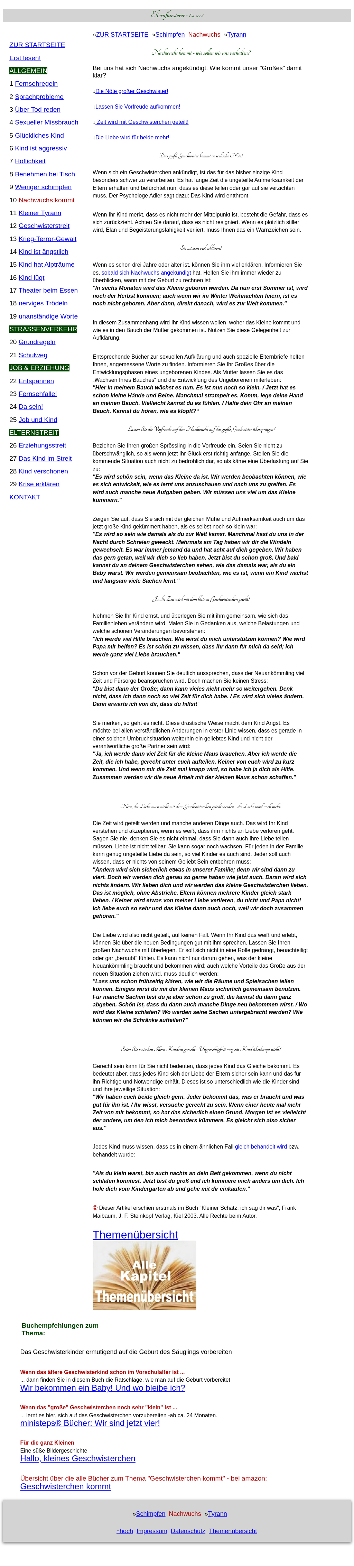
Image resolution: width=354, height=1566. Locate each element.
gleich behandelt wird (261, 1147)
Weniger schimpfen (43, 187)
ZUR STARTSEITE (37, 44)
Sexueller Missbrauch (46, 122)
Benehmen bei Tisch (45, 174)
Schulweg (33, 355)
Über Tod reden (37, 109)
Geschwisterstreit (44, 225)
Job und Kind (38, 419)
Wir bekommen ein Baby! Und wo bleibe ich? (102, 1387)
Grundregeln (37, 342)
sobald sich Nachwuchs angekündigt (146, 273)
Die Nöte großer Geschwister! (131, 91)
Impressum (152, 1531)
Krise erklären (39, 484)
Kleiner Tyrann (40, 213)
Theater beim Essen (48, 290)
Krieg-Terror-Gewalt (47, 238)
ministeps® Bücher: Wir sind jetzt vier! (90, 1423)
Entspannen (36, 381)
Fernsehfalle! (38, 393)
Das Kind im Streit (45, 458)
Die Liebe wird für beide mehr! (132, 137)
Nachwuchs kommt (47, 200)
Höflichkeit (30, 161)
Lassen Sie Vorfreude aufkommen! (137, 107)
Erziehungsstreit (42, 445)
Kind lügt (32, 277)
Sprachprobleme (39, 96)
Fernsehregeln (36, 83)
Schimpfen (170, 34)
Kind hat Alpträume (47, 264)
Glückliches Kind (39, 135)
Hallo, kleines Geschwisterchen (77, 1458)
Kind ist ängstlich (43, 251)
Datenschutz (188, 1531)
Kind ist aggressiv (41, 148)
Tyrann (236, 34)
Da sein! (31, 406)
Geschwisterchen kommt (65, 1486)
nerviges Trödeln (43, 303)
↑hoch (125, 1531)
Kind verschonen (43, 471)
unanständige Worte (48, 316)
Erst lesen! (25, 58)
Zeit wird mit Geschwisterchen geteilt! (141, 122)
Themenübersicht (135, 1234)
